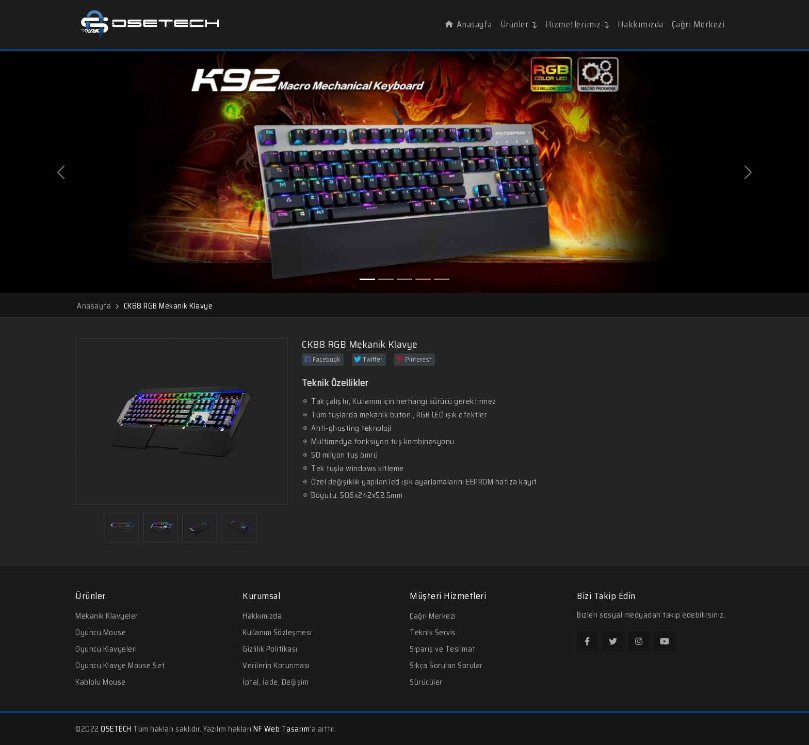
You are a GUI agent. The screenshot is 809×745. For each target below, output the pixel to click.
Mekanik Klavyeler (106, 616)
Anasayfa (468, 24)
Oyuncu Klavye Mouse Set (120, 665)
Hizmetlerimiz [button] (577, 24)
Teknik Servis (433, 632)
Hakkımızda (641, 24)
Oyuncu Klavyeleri (106, 649)
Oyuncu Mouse (100, 632)
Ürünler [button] (518, 24)
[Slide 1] (367, 279)
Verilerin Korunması (276, 665)
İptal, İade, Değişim (275, 682)
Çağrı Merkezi (698, 24)
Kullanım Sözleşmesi (277, 632)
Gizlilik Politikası (270, 649)
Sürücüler (426, 682)
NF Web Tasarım (281, 729)
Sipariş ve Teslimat (443, 649)
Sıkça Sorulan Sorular (446, 665)
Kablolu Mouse (100, 682)
